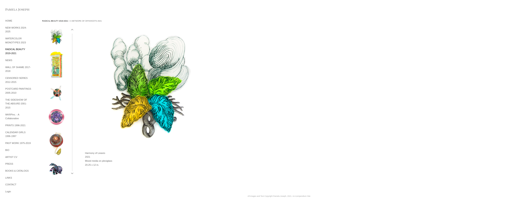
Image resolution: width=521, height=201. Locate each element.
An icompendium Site (301, 196)
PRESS (9, 164)
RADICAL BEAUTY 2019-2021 (55, 21)
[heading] (15, 9)
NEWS (8, 60)
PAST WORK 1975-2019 (18, 143)
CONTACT (10, 184)
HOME (8, 20)
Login (8, 191)
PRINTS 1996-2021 (15, 125)
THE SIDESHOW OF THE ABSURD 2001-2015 (16, 103)
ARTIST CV (11, 157)
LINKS (8, 177)
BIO (7, 150)
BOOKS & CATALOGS (17, 171)
